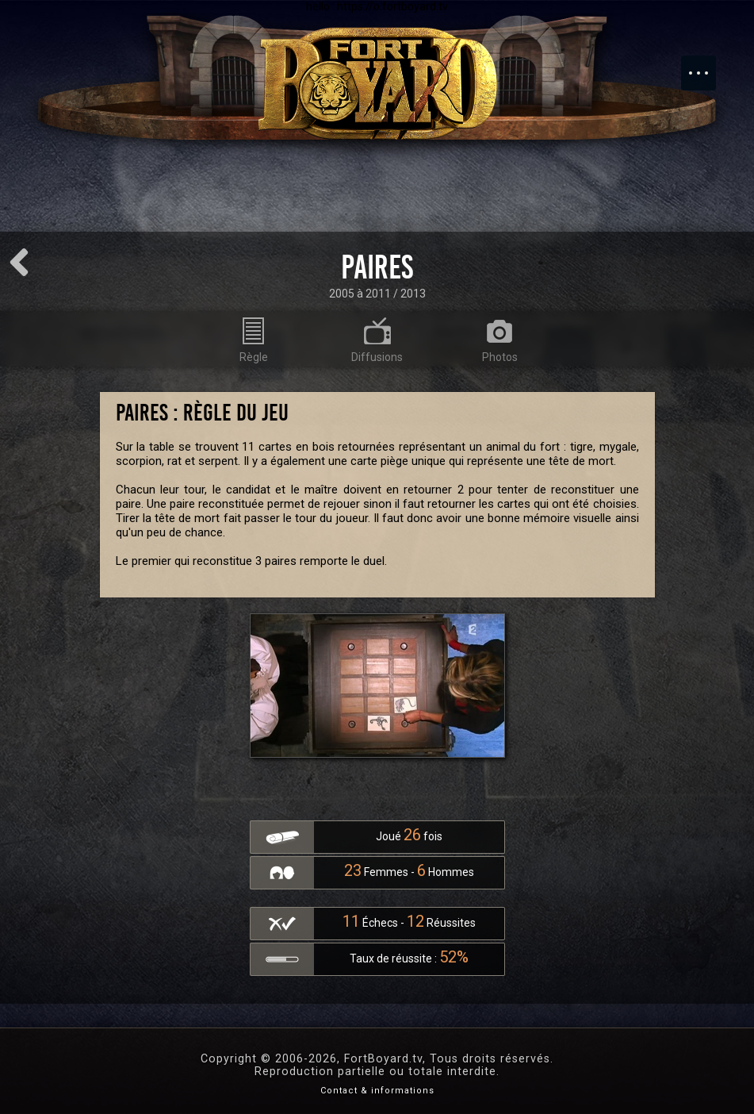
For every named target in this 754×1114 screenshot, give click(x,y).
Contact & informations (377, 1090)
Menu (706, 65)
